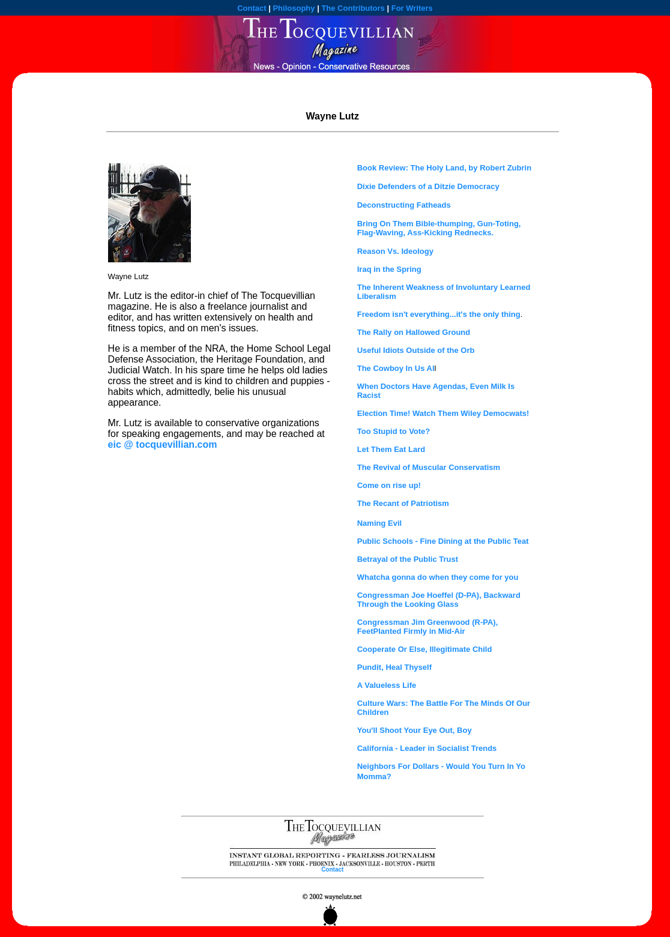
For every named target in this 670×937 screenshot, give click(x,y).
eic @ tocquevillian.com (162, 444)
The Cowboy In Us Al (396, 368)
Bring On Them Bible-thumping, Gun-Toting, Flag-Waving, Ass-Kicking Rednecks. (439, 228)
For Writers (412, 8)
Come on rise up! (389, 485)
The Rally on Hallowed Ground (414, 332)
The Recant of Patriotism (403, 503)
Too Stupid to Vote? (393, 431)
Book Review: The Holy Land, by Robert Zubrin (444, 167)
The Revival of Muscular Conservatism (428, 467)
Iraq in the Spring (389, 269)
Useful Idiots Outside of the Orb (416, 350)
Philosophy (294, 8)
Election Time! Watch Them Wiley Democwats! (443, 413)
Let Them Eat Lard (391, 449)
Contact (251, 8)
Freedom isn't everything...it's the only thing (439, 314)
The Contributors (352, 8)
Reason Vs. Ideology (395, 251)
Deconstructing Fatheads (404, 204)
